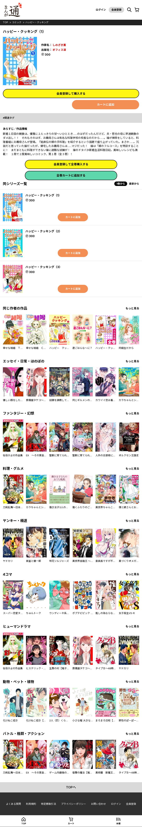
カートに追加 (105, 104)
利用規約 (31, 804)
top (5, 22)
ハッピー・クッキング (36, 22)
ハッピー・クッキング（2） (43, 231)
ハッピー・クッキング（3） (43, 267)
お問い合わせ (98, 804)
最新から (134, 183)
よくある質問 (13, 804)
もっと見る (132, 308)
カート (71, 823)
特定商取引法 (48, 804)
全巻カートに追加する (71, 175)
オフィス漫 (59, 49)
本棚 (118, 823)
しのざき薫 (59, 44)
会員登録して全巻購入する (71, 164)
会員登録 (116, 9)
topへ (71, 787)
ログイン (100, 9)
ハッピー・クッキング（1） (43, 195)
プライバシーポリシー (73, 804)
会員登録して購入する (71, 93)
